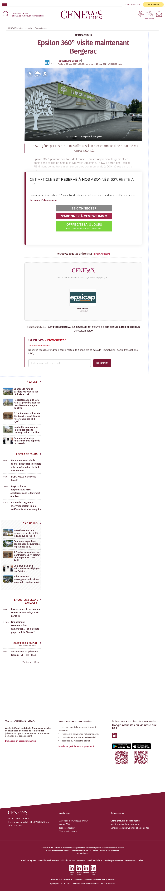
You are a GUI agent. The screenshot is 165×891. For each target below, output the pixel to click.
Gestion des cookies (134, 860)
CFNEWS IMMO (91, 879)
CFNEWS (78, 879)
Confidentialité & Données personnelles (105, 860)
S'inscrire (102, 363)
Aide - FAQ (64, 824)
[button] (5, 15)
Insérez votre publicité (19, 818)
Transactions (83, 35)
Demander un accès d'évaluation (20, 740)
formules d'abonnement (43, 200)
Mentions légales (28, 860)
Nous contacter (67, 827)
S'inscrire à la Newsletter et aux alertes (130, 827)
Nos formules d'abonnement (125, 824)
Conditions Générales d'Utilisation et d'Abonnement (61, 860)
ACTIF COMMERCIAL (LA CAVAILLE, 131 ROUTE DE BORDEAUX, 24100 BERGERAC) (83, 329)
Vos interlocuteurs (68, 831)
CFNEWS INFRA (107, 879)
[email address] (59, 363)
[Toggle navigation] (3, 4)
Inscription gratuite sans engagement (76, 746)
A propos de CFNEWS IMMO (73, 820)
